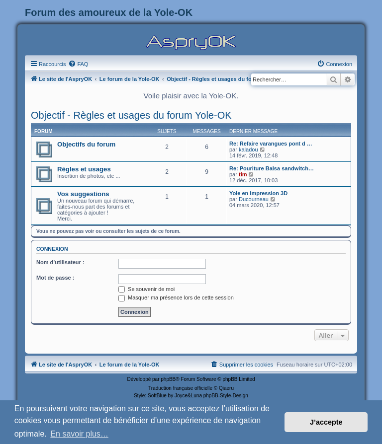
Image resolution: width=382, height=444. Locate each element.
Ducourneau (254, 199)
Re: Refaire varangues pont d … (270, 144)
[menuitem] (78, 64)
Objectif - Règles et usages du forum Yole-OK (131, 115)
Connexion (52, 249)
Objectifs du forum (86, 144)
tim (243, 174)
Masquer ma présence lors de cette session (176, 297)
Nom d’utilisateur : (60, 262)
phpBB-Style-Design (225, 395)
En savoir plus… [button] (79, 434)
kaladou (248, 149)
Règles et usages (84, 169)
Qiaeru (226, 388)
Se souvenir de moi (146, 289)
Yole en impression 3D (258, 193)
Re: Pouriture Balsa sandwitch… (271, 168)
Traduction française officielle (180, 388)
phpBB (168, 379)
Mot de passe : (55, 278)
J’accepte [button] (326, 422)
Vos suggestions (83, 194)
